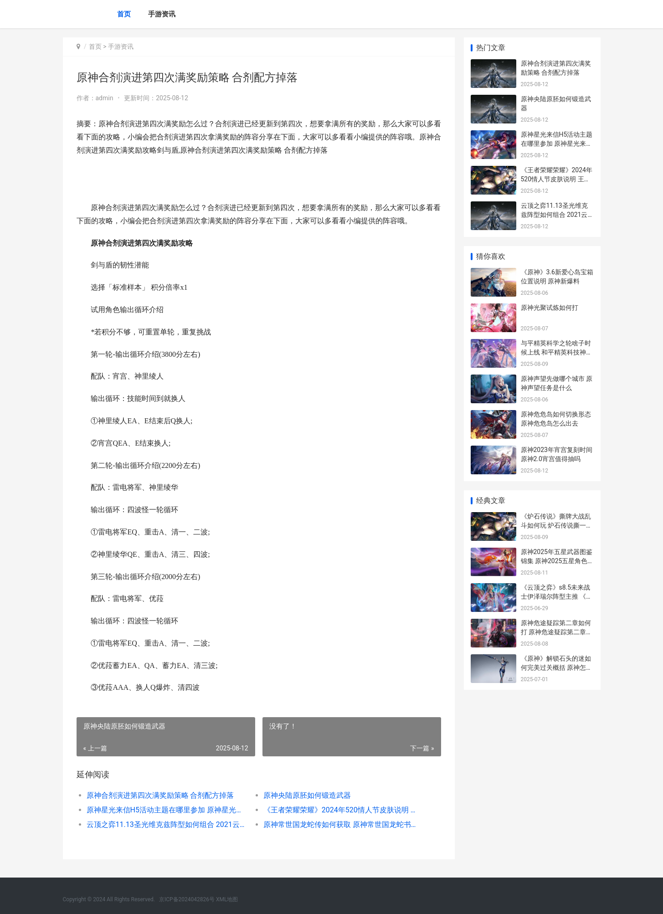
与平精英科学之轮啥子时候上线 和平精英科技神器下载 (556, 352)
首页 (124, 14)
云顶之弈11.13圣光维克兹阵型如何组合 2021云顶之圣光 (166, 824)
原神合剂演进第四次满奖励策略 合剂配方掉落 (160, 795)
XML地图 (227, 899)
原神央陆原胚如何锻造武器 (307, 795)
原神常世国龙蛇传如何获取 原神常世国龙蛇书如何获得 (342, 824)
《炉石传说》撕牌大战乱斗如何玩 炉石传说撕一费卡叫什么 (556, 525)
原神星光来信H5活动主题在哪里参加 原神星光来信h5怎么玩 (166, 810)
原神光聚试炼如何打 (549, 307)
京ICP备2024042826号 (187, 899)
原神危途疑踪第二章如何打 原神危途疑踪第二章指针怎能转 (556, 631)
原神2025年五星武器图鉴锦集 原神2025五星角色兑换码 (556, 560)
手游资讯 (161, 14)
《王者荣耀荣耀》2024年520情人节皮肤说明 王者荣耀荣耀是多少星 (342, 810)
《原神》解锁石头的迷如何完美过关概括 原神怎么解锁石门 (556, 667)
